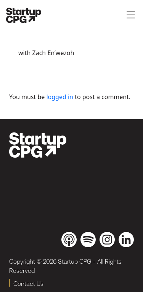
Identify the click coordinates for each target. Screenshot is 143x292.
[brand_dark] (37, 144)
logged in (59, 97)
